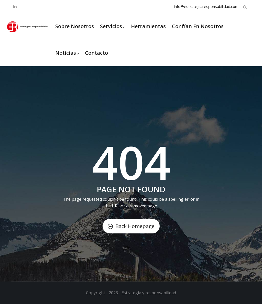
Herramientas (148, 26)
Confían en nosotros (198, 26)
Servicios (112, 26)
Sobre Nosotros (74, 26)
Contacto (96, 52)
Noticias (67, 52)
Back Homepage (131, 226)
